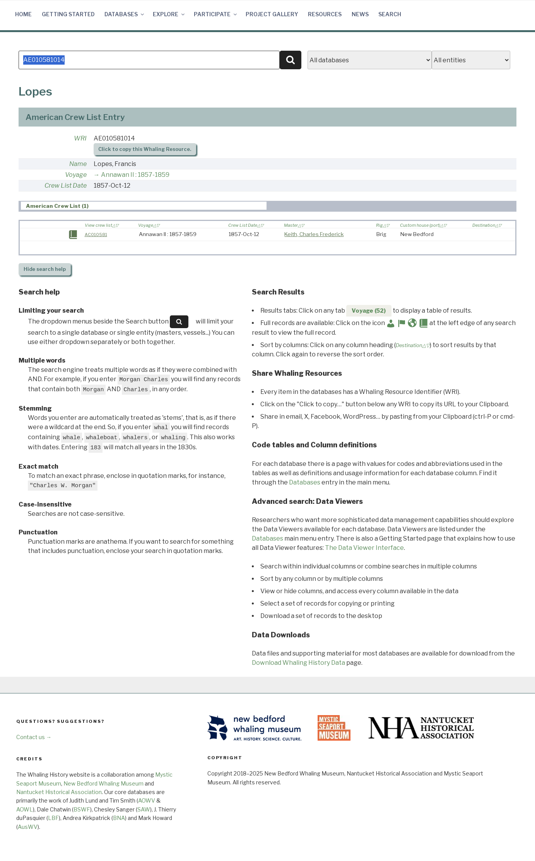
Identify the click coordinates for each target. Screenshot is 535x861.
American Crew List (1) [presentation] (57, 206)
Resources (325, 14)
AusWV (28, 826)
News (360, 14)
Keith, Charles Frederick (314, 234)
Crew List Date (65, 185)
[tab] (144, 206)
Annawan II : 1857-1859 (135, 174)
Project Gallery (272, 14)
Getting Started (68, 14)
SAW (143, 809)
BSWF (81, 809)
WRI (80, 138)
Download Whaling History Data (298, 662)
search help (45, 269)
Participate (216, 14)
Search (389, 14)
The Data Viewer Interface (364, 547)
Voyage (76, 174)
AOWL (24, 809)
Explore (169, 14)
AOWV (146, 800)
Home (23, 14)
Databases (124, 14)
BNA (119, 818)
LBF (53, 818)
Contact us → (33, 737)
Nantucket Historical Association (59, 792)
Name (78, 164)
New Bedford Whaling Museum (103, 783)
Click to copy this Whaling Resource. (144, 149)
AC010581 (96, 234)
